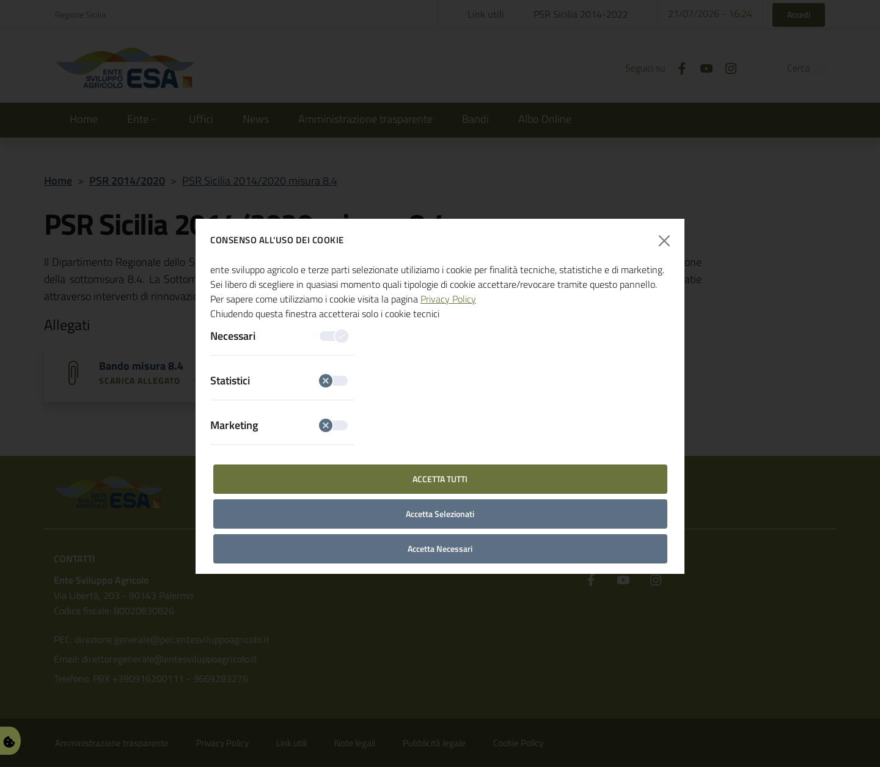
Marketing (279, 425)
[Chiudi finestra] (664, 240)
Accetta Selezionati (440, 513)
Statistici (279, 380)
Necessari (279, 336)
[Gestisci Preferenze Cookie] (9, 740)
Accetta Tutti (440, 478)
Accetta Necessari (440, 548)
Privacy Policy (448, 299)
